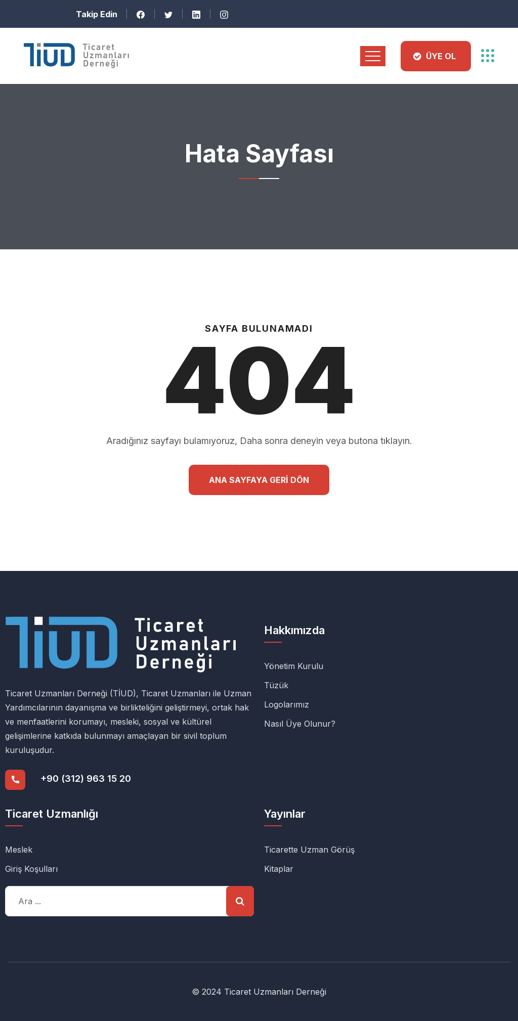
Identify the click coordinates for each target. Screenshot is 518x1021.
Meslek (18, 850)
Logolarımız (286, 704)
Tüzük (276, 685)
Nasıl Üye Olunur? (299, 724)
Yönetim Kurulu (293, 666)
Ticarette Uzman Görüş (309, 850)
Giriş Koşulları (31, 869)
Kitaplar (278, 869)
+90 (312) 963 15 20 (85, 778)
